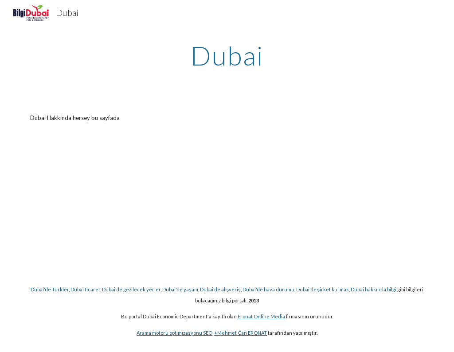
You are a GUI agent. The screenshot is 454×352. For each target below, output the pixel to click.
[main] (227, 55)
